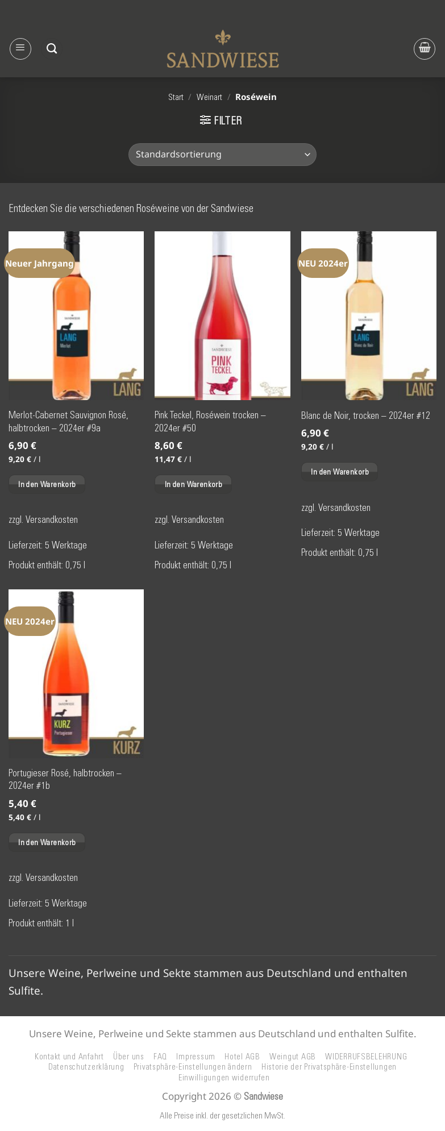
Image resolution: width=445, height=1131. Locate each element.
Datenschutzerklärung (86, 1067)
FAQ (160, 1056)
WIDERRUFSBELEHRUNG (366, 1056)
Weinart (209, 97)
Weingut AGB (292, 1056)
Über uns (128, 1056)
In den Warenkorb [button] (47, 484)
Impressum (195, 1056)
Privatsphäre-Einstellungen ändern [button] (193, 1067)
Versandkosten (52, 519)
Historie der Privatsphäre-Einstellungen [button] (329, 1067)
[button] (20, 49)
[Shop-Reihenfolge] (222, 154)
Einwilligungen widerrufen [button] (224, 1077)
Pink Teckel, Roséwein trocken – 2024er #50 (210, 421)
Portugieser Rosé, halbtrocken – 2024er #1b (65, 779)
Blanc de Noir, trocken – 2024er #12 (365, 415)
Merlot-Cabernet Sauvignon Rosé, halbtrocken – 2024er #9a (68, 421)
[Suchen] (52, 49)
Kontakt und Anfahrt (69, 1056)
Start (176, 97)
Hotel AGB (242, 1056)
